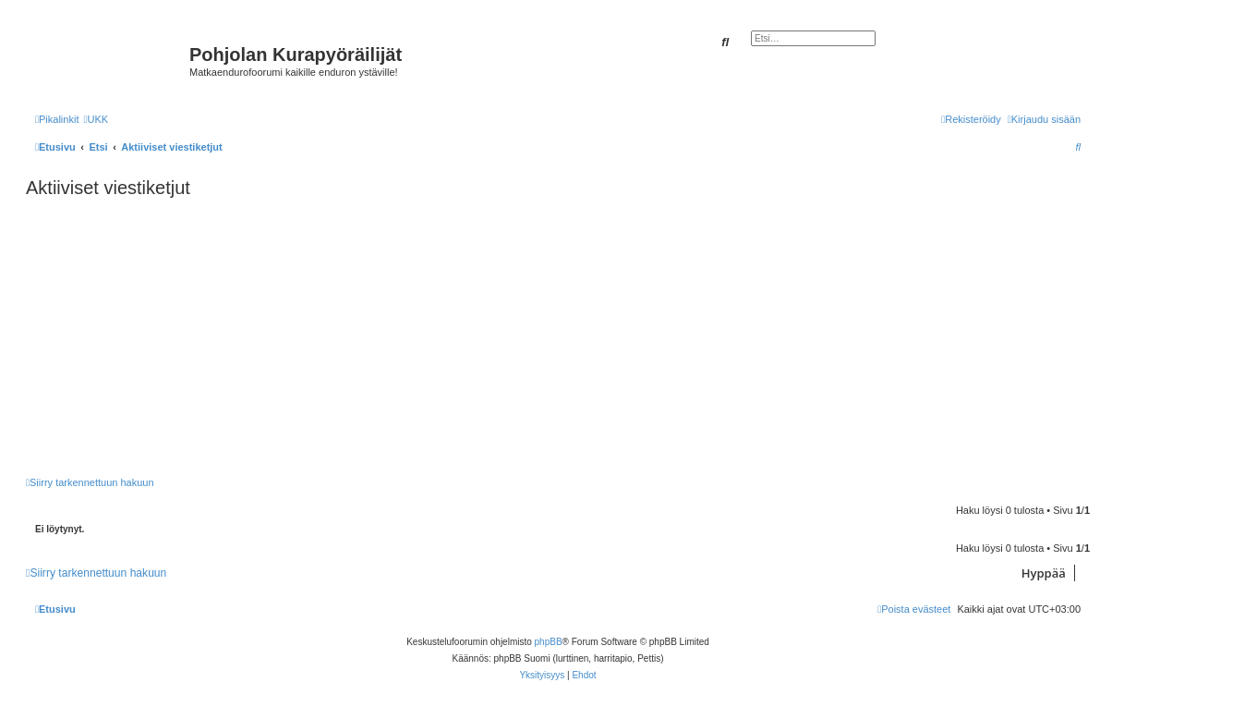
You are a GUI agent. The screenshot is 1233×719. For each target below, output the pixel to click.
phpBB (548, 642)
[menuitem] (95, 119)
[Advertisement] (580, 337)
